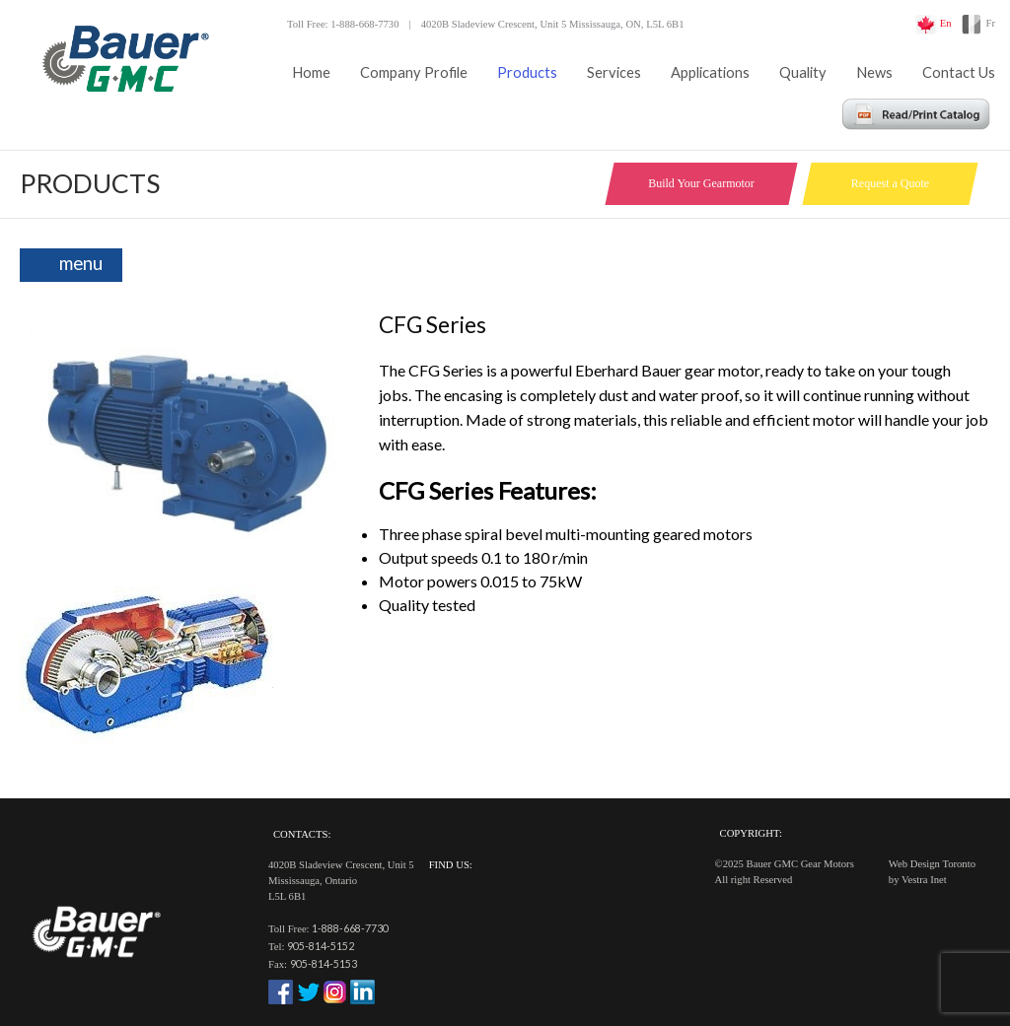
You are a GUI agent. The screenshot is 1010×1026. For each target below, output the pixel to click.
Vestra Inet (924, 879)
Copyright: (751, 833)
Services (614, 72)
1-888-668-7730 (350, 928)
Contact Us (958, 72)
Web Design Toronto (932, 863)
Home (311, 72)
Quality (803, 72)
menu (81, 263)
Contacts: (301, 834)
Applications (710, 72)
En (946, 23)
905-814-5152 (320, 945)
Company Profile (414, 72)
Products (527, 72)
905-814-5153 (323, 963)
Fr (990, 23)
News (874, 72)
